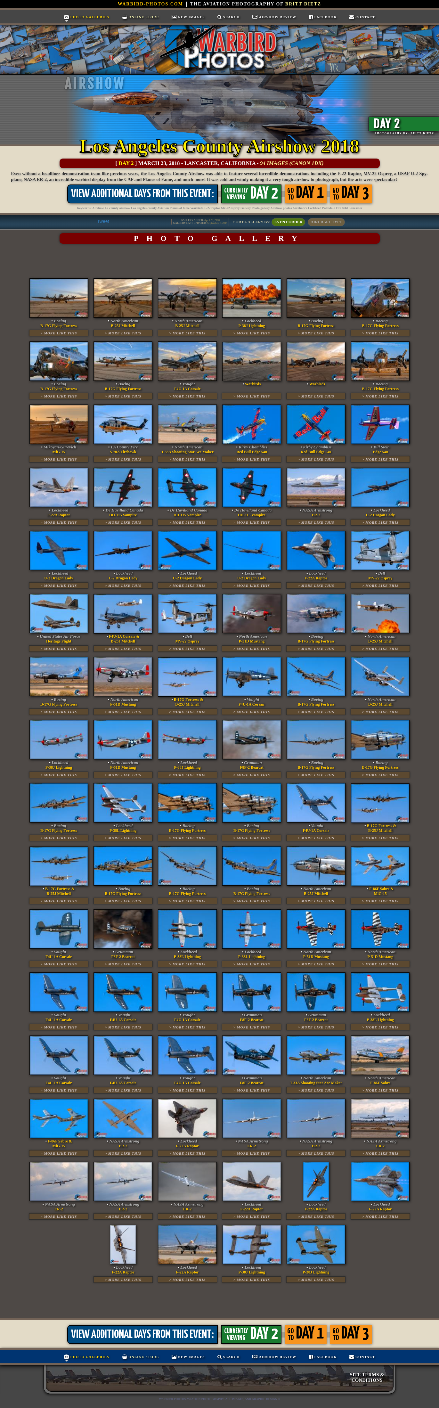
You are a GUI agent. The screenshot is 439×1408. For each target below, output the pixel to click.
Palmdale (328, 208)
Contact (362, 17)
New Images (188, 17)
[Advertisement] (219, 261)
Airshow (98, 208)
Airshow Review (274, 17)
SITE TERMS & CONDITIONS (367, 1377)
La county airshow (117, 208)
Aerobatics (299, 208)
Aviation (163, 208)
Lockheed (314, 208)
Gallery (245, 208)
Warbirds (196, 208)
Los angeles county (144, 208)
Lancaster (355, 208)
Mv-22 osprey (230, 208)
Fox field (342, 208)
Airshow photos (281, 208)
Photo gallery (261, 208)
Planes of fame (180, 208)
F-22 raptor (212, 208)
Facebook (323, 17)
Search (228, 17)
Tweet (103, 221)
